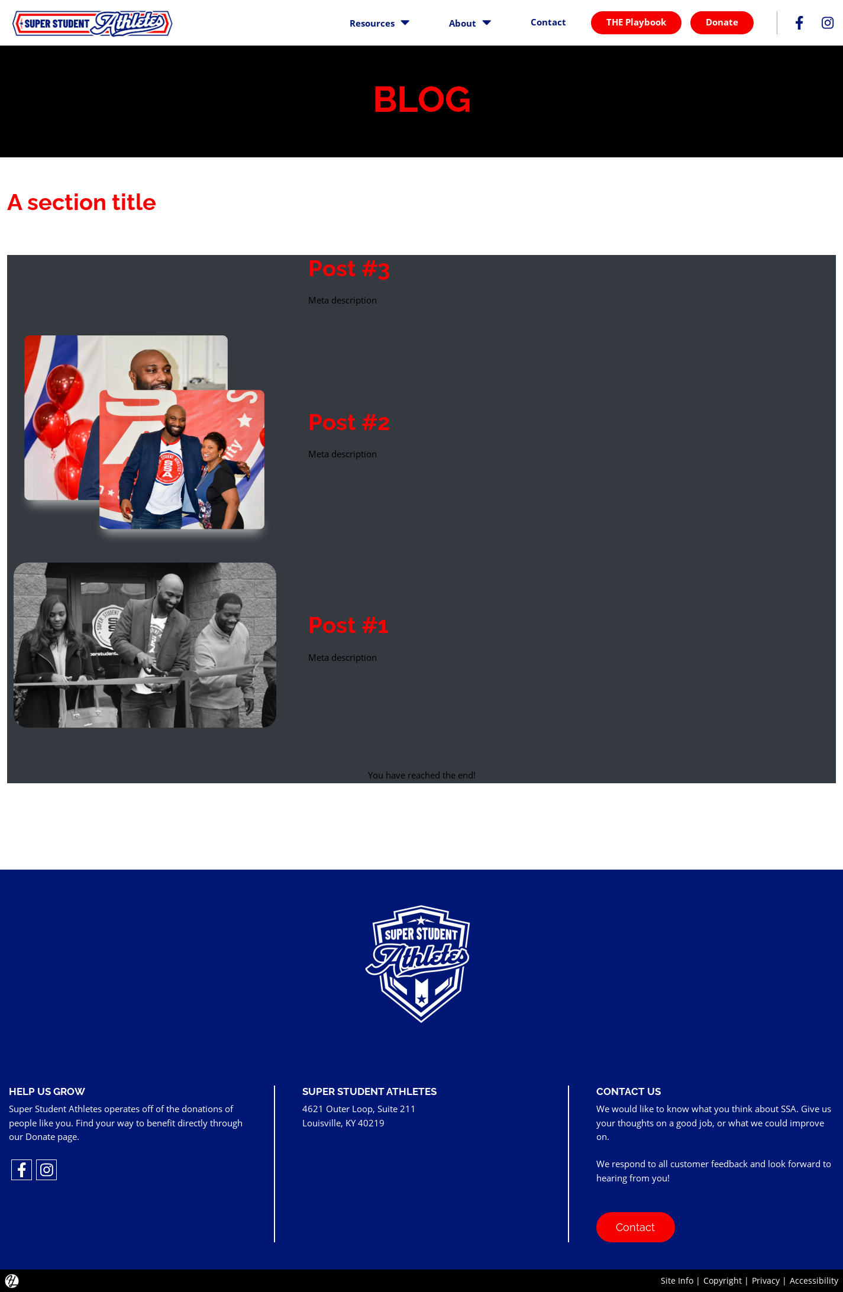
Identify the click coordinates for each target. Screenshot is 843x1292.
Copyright (722, 1280)
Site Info (677, 1280)
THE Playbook (636, 22)
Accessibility (814, 1280)
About (470, 22)
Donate (722, 22)
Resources (379, 22)
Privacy (766, 1280)
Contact (548, 22)
